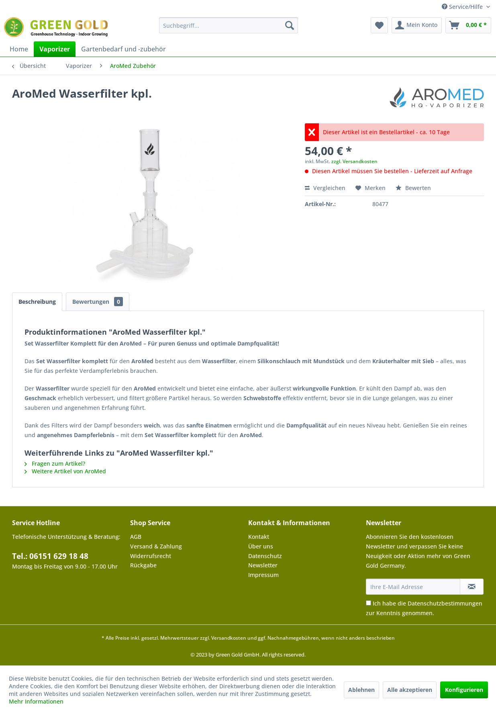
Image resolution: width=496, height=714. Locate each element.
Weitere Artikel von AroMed (65, 471)
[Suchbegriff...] (228, 25)
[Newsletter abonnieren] (472, 587)
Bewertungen (97, 301)
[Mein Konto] (417, 25)
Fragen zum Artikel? (54, 463)
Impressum (263, 575)
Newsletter (263, 565)
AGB (135, 536)
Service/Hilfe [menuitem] (463, 6)
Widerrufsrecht (150, 556)
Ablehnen (361, 690)
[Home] (19, 49)
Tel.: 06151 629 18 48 (50, 556)
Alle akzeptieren (409, 690)
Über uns (260, 546)
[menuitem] (228, 25)
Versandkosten (228, 637)
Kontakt (258, 536)
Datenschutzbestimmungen (445, 603)
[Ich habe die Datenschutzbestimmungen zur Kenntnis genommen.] (368, 603)
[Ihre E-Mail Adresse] (413, 587)
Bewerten (413, 188)
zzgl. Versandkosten (354, 161)
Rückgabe (143, 565)
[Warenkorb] (468, 25)
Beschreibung (37, 301)
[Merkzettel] (379, 25)
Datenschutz (265, 556)
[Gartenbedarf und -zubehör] (123, 49)
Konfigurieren (464, 690)
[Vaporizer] (55, 49)
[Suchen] (289, 25)
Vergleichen (325, 188)
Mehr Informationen (36, 701)
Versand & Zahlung (156, 546)
